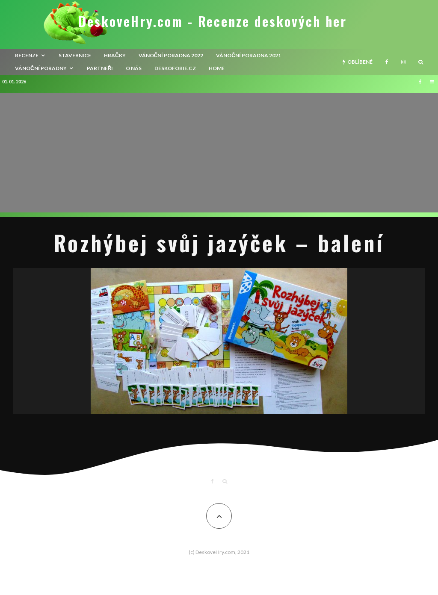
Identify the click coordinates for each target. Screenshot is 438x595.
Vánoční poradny (41, 68)
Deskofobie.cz (175, 68)
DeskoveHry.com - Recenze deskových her (212, 21)
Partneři (100, 68)
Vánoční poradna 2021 (248, 55)
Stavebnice (75, 55)
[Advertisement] (219, 152)
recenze (26, 55)
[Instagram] (403, 62)
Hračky (115, 55)
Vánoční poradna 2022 (171, 55)
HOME (217, 68)
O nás (134, 68)
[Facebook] (387, 62)
